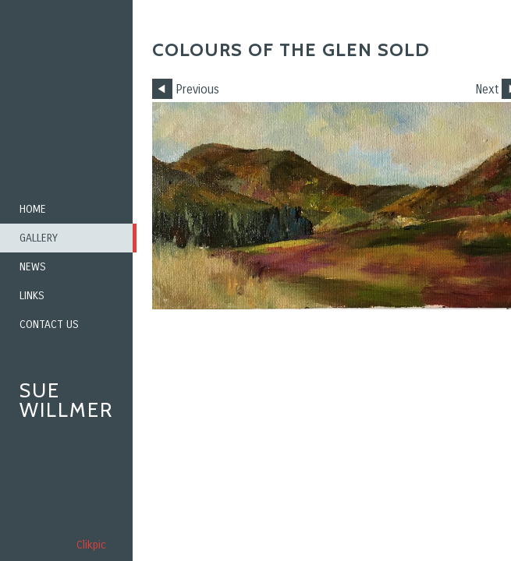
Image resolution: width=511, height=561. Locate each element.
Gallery (39, 238)
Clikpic (91, 545)
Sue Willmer (66, 400)
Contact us (49, 324)
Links (32, 295)
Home (33, 209)
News (33, 266)
